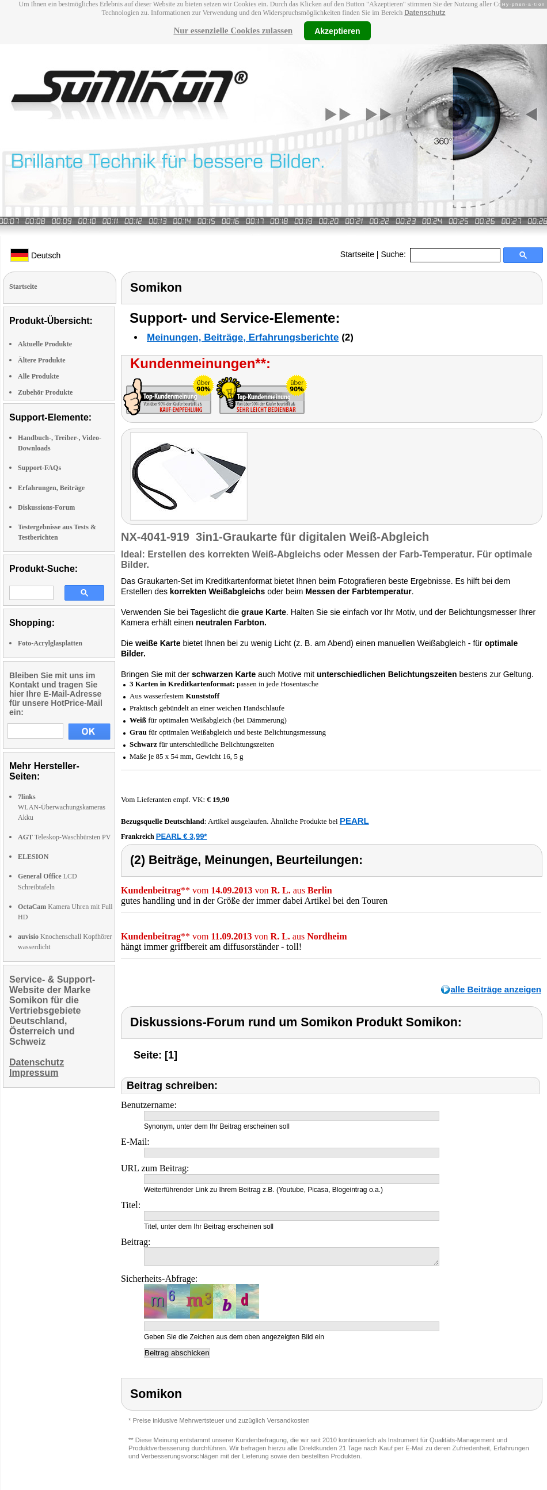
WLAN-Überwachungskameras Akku (61, 807)
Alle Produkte (38, 376)
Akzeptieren (337, 30)
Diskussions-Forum (46, 507)
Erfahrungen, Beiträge (51, 488)
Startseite (357, 254)
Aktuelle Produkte (45, 344)
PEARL (354, 821)
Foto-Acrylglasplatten (50, 643)
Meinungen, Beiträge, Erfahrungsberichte (243, 337)
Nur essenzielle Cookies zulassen (233, 30)
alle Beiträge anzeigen (495, 989)
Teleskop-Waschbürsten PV (64, 837)
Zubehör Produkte (45, 392)
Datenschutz (424, 13)
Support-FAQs (39, 468)
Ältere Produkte (42, 360)
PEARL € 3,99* (181, 836)
